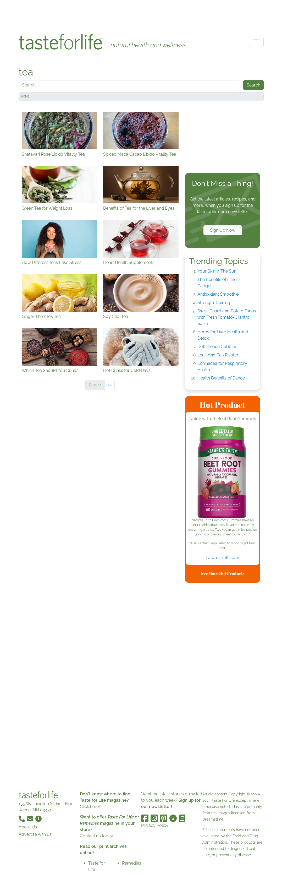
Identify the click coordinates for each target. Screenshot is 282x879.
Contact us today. (97, 835)
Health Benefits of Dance (221, 378)
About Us (28, 826)
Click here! (90, 806)
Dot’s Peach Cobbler (216, 346)
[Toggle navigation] (256, 42)
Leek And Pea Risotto (217, 354)
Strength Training (213, 302)
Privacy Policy (154, 825)
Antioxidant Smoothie (218, 294)
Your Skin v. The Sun (216, 271)
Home (25, 96)
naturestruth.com (222, 557)
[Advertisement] (141, 15)
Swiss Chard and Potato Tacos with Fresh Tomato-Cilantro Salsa (226, 317)
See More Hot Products (223, 573)
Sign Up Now (222, 230)
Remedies (131, 863)
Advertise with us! (36, 834)
